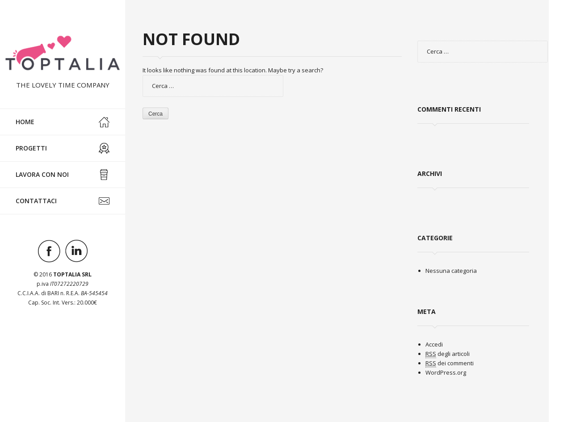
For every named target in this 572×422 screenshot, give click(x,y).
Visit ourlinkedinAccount (76, 251)
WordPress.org (445, 372)
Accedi (434, 344)
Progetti (62, 148)
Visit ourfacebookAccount (49, 251)
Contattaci (62, 201)
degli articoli (447, 354)
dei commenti (449, 363)
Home (62, 122)
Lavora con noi (62, 174)
